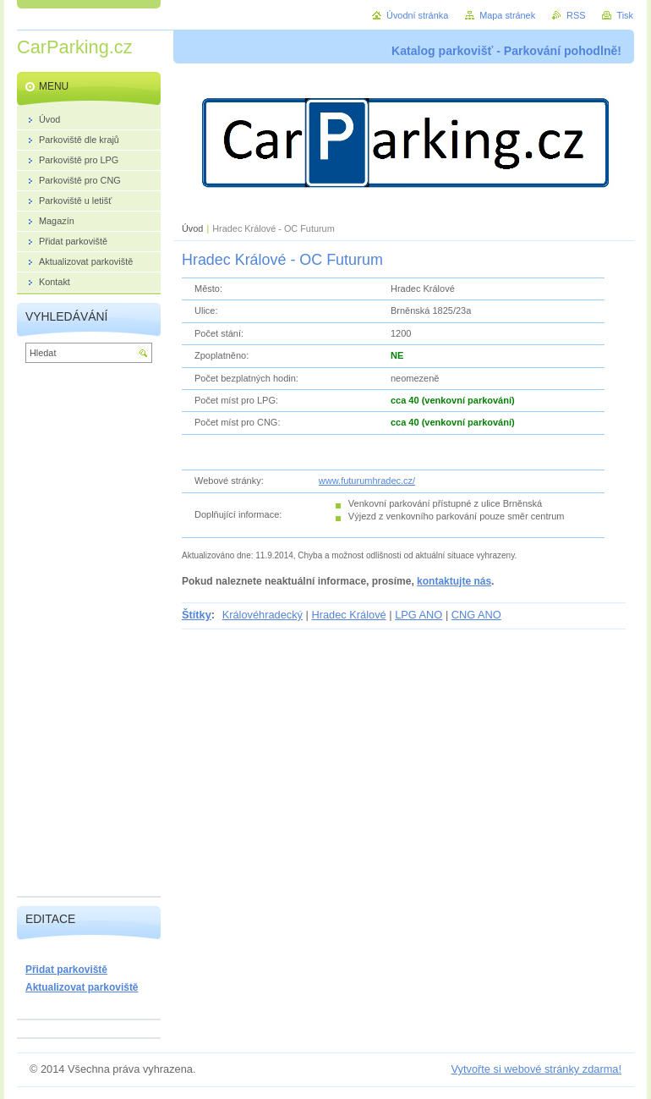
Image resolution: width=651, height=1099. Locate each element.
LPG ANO (418, 614)
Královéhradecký (262, 614)
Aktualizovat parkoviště (82, 987)
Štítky (196, 614)
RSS (575, 15)
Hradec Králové (348, 614)
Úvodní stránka (417, 15)
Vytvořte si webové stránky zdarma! (536, 1069)
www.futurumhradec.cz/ (367, 480)
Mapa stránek (507, 15)
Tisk (624, 15)
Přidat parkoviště (66, 969)
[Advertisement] (88, 633)
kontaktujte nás (454, 581)
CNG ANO (476, 614)
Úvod (192, 228)
